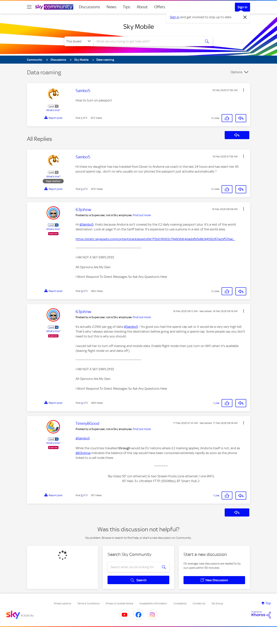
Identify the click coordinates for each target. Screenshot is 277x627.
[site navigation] (29, 7)
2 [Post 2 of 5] (82, 189)
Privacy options (62, 603)
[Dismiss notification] (245, 17)
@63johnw (83, 453)
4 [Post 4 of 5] (82, 402)
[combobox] (146, 41)
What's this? (53, 110)
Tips (126, 7)
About (142, 7)
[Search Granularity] (79, 41)
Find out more (142, 215)
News (111, 7)
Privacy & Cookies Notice (119, 603)
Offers (159, 7)
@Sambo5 (86, 224)
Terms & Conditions (88, 603)
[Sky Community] (54, 7)
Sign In (242, 7)
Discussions (89, 7)
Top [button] (268, 603)
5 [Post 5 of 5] (82, 495)
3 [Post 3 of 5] (82, 291)
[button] (243, 90)
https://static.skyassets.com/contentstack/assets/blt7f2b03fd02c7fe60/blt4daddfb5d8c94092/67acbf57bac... (155, 239)
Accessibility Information (153, 603)
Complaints (180, 603)
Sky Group (217, 603)
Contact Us (199, 603)
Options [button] (236, 72)
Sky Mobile (138, 26)
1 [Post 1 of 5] (81, 117)
